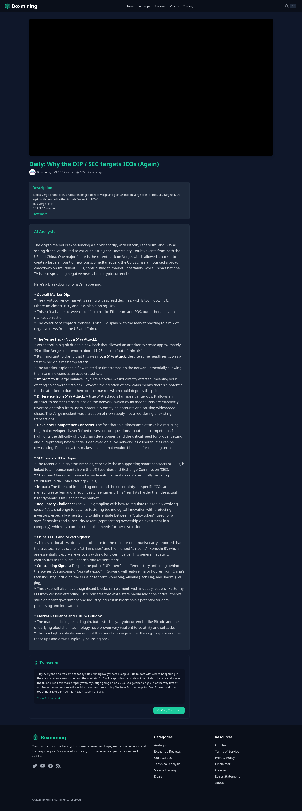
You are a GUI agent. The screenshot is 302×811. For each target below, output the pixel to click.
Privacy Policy (225, 758)
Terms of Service (227, 751)
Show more (40, 214)
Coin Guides (163, 758)
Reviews (160, 6)
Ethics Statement (227, 776)
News (130, 6)
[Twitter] (34, 766)
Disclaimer (223, 764)
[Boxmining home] (20, 6)
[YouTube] (42, 766)
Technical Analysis (167, 764)
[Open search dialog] (290, 6)
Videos (174, 6)
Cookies (221, 770)
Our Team (222, 745)
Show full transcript (50, 698)
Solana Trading (165, 770)
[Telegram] (50, 766)
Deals (158, 776)
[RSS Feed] (58, 766)
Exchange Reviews (167, 751)
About (219, 783)
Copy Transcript (169, 710)
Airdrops (144, 6)
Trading (188, 6)
